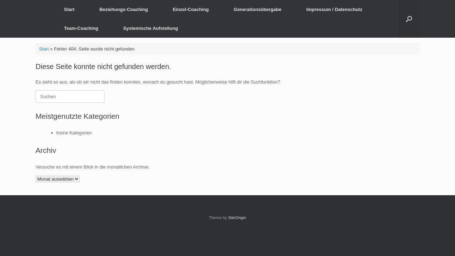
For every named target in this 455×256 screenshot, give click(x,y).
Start (69, 9)
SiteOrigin (237, 217)
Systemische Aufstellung (150, 28)
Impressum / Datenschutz (334, 9)
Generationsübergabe (257, 9)
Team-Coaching (81, 28)
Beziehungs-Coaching (124, 9)
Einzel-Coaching (191, 9)
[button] (408, 19)
